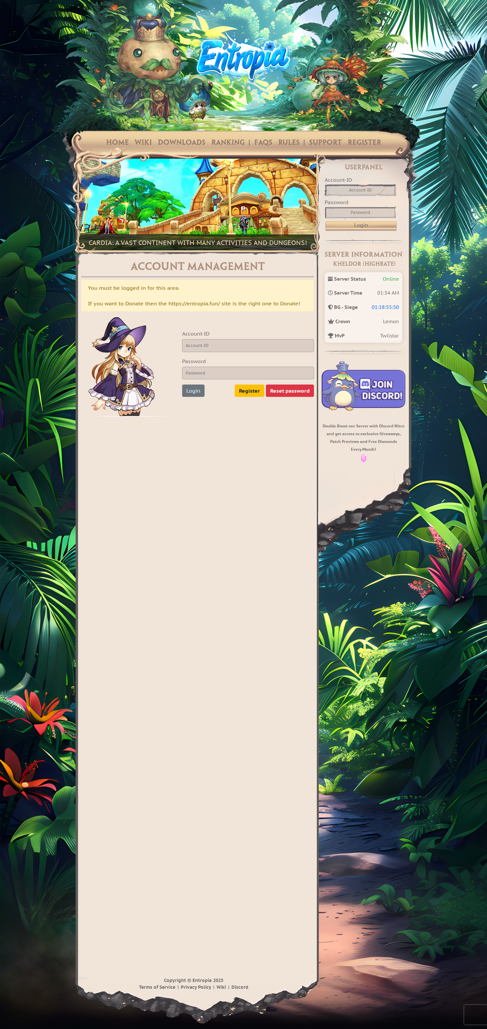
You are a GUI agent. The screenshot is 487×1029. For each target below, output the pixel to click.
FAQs (263, 143)
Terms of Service (157, 987)
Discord (239, 987)
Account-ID (195, 333)
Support (325, 143)
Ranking (228, 143)
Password (194, 361)
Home (117, 143)
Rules (289, 143)
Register (364, 143)
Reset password (290, 390)
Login (193, 390)
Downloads (182, 143)
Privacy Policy (196, 987)
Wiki (143, 143)
